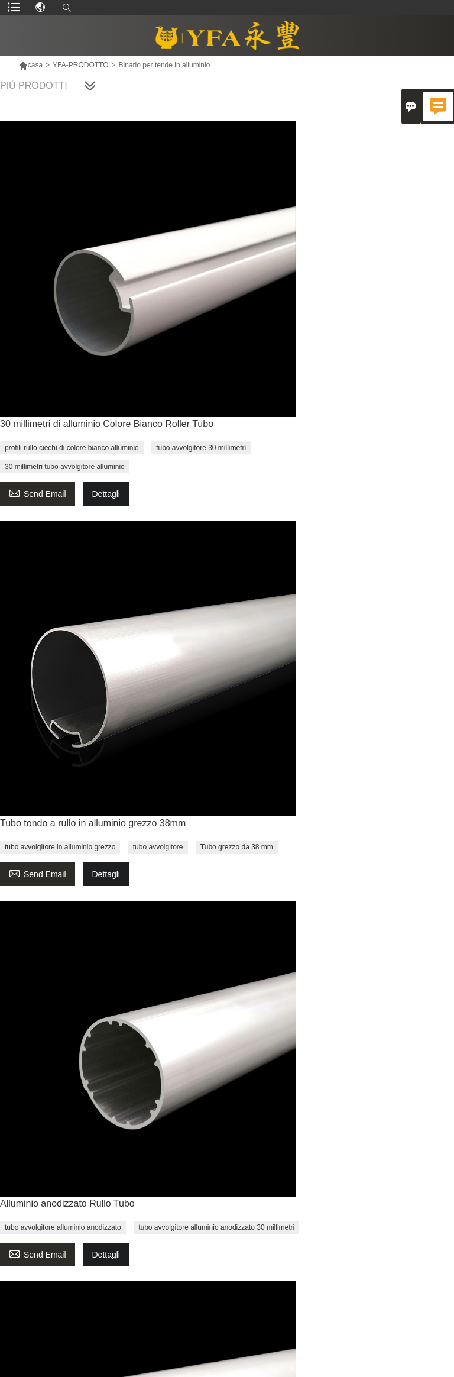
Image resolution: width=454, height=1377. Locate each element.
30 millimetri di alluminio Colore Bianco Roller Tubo (106, 424)
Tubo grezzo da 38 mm (236, 847)
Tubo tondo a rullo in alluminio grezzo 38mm (93, 823)
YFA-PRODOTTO (80, 65)
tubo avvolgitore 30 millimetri (201, 448)
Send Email (37, 492)
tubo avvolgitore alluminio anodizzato (63, 1227)
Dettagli (105, 494)
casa (30, 65)
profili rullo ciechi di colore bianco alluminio (72, 448)
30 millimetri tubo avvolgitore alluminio (65, 467)
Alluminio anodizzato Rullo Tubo (67, 1203)
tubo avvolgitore (158, 847)
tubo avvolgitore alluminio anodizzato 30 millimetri (216, 1227)
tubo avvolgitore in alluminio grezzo (60, 847)
